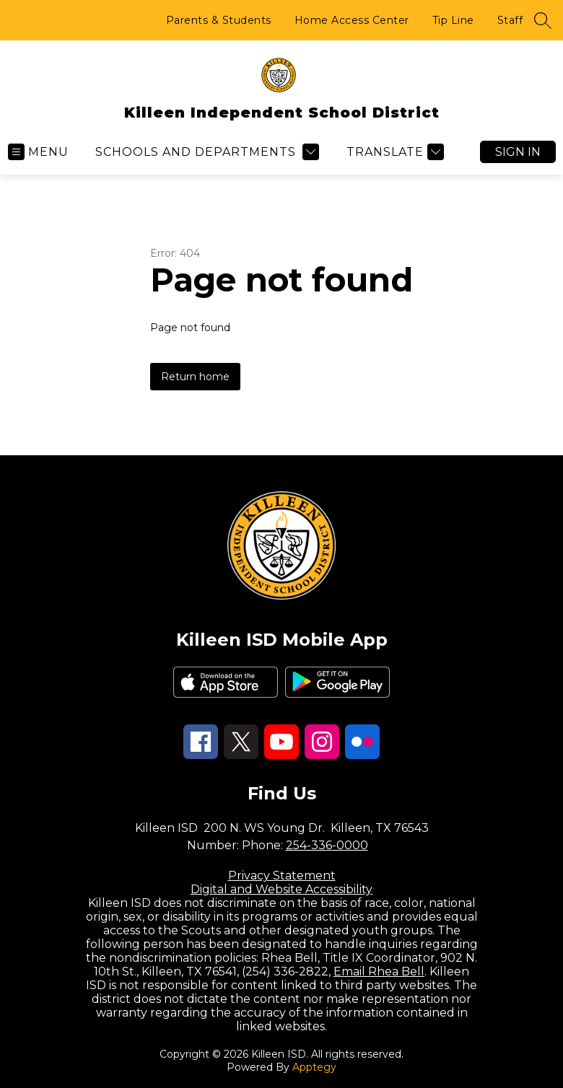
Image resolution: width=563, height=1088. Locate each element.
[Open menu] (38, 152)
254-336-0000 (327, 845)
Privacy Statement (282, 875)
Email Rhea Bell (378, 971)
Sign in (518, 152)
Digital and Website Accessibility (281, 889)
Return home (195, 376)
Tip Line (453, 20)
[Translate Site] (393, 152)
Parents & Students (218, 20)
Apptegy (314, 1067)
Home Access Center (351, 20)
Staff (510, 20)
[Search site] (542, 20)
